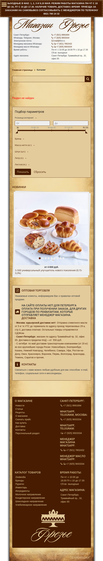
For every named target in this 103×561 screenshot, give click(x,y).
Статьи (19, 409)
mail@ (56, 41)
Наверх (19, 553)
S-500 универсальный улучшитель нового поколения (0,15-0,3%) (48, 272)
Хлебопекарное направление (31, 504)
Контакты (20, 429)
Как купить (21, 423)
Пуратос (19, 484)
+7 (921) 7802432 (62, 44)
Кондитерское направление (30, 498)
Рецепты (20, 412)
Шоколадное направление (29, 501)
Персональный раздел (27, 433)
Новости (19, 405)
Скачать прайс (23, 419)
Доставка (29, 318)
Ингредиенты (22, 491)
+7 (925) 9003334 (60, 38)
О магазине (21, 416)
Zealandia (20, 477)
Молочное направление (28, 494)
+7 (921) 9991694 (60, 35)
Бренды (19, 480)
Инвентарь (21, 487)
